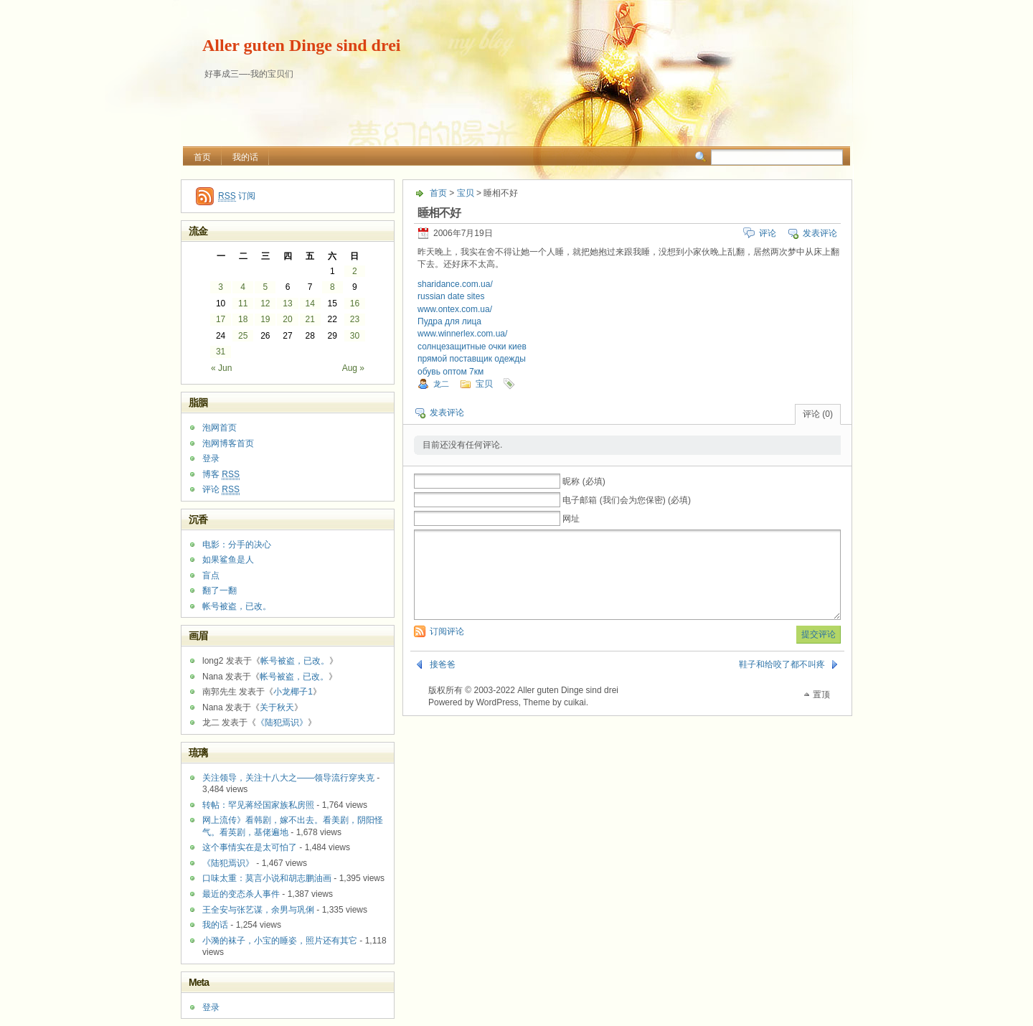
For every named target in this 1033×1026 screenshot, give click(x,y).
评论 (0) (818, 414)
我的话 (245, 157)
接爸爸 (443, 682)
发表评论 (820, 233)
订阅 (236, 196)
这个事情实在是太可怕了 (249, 847)
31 (220, 352)
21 (309, 319)
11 (242, 303)
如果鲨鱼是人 (228, 560)
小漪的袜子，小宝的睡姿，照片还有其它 (279, 941)
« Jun (221, 368)
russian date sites (451, 296)
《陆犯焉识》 (282, 722)
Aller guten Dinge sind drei (301, 45)
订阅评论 (447, 649)
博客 (221, 474)
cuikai (575, 720)
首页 (202, 157)
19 (265, 319)
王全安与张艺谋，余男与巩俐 (258, 910)
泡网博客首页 (228, 443)
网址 (571, 519)
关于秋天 (277, 707)
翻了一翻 (219, 590)
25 (242, 336)
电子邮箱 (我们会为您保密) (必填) (626, 500)
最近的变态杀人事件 (241, 894)
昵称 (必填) (583, 481)
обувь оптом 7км (451, 372)
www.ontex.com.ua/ (455, 309)
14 (309, 303)
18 (242, 319)
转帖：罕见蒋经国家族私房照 (258, 805)
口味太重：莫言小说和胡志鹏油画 (266, 878)
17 (220, 319)
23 (354, 319)
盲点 (211, 575)
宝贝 (465, 193)
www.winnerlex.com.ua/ (462, 334)
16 (354, 303)
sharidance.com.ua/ (455, 284)
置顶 (821, 712)
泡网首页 (219, 428)
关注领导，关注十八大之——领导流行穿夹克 (288, 778)
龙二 (441, 384)
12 (265, 303)
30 (354, 336)
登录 (211, 458)
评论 (767, 233)
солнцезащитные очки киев (472, 347)
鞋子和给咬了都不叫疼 (782, 682)
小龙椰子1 (293, 692)
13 (287, 303)
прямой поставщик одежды (472, 359)
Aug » (353, 368)
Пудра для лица (449, 321)
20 (287, 319)
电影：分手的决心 (236, 545)
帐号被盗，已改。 (236, 606)
